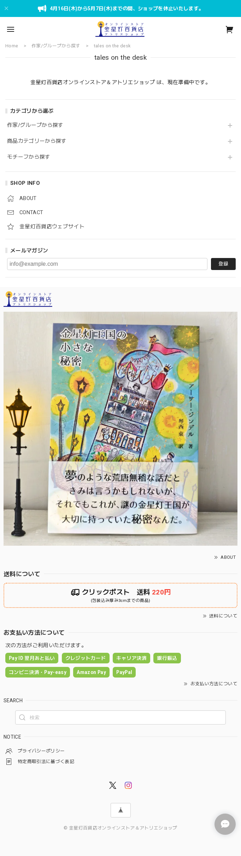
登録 (223, 263)
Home (11, 45)
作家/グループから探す (35, 125)
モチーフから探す (29, 157)
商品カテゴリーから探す (37, 141)
